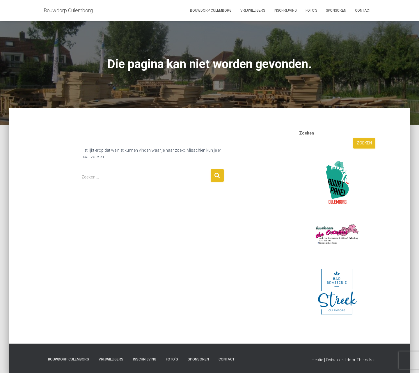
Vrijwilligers (252, 10)
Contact (363, 10)
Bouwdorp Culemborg (211, 10)
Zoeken (306, 133)
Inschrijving (285, 10)
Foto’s (311, 10)
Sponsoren (336, 10)
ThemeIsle (365, 360)
